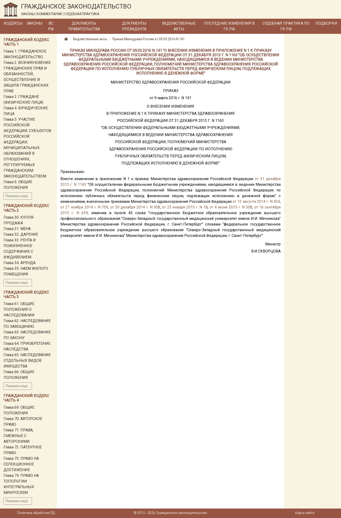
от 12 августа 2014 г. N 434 (256, 201)
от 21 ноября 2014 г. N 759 (84, 207)
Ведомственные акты (179, 26)
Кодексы (13, 23)
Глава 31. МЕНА (17, 228)
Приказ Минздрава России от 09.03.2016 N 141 (148, 39)
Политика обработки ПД (36, 513)
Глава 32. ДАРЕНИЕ (21, 234)
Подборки (326, 23)
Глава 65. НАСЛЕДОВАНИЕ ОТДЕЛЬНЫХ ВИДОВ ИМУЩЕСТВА (27, 360)
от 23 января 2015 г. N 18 (184, 207)
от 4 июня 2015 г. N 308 (231, 207)
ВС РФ (51, 26)
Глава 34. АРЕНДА (20, 263)
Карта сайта (304, 513)
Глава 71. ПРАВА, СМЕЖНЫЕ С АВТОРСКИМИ (18, 436)
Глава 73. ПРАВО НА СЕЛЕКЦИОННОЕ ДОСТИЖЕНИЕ (21, 464)
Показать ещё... (18, 196)
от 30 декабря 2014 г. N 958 (135, 207)
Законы (34, 23)
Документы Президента (134, 26)
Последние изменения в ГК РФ (229, 26)
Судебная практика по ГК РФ (286, 26)
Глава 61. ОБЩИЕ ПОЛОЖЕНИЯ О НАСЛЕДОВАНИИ (19, 309)
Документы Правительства (84, 26)
